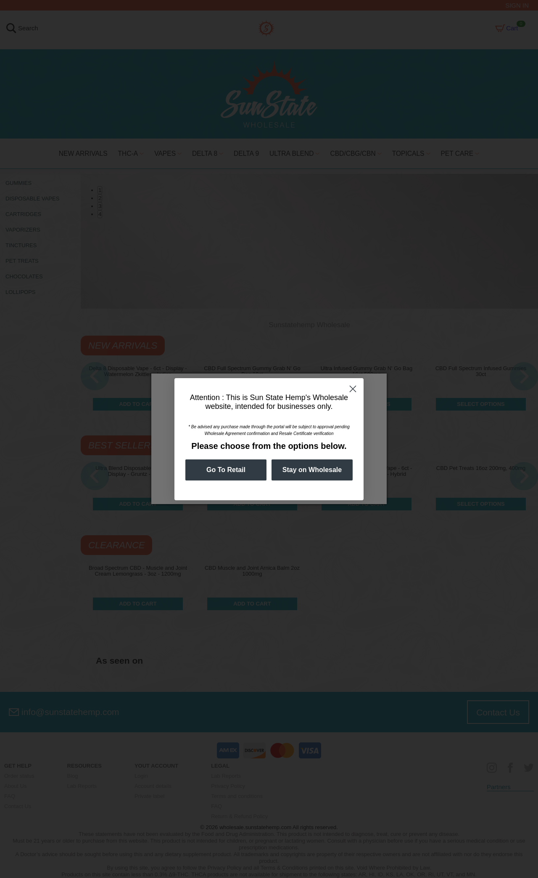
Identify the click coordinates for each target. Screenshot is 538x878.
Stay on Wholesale (312, 469)
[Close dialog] (352, 389)
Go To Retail (225, 469)
